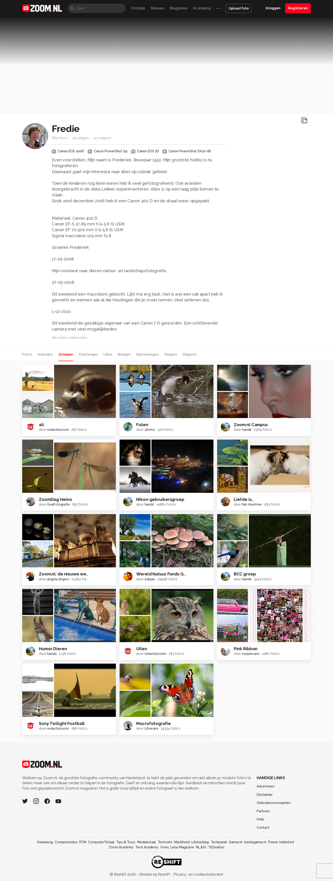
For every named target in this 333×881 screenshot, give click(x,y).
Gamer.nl (235, 842)
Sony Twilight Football (62, 723)
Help (260, 819)
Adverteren (265, 786)
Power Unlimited (281, 842)
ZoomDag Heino (55, 499)
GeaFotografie (58, 504)
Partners (263, 811)
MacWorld (182, 842)
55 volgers (81, 138)
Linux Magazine (182, 847)
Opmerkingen (147, 354)
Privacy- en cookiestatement (198, 874)
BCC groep (245, 574)
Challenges (88, 354)
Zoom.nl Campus (251, 424)
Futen (142, 424)
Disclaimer (265, 795)
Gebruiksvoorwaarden (274, 803)
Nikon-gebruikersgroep (160, 499)
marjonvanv (251, 654)
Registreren (298, 8)
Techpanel (219, 842)
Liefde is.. (243, 499)
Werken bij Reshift (154, 874)
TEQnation (216, 847)
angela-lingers (58, 579)
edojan (150, 579)
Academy (202, 8)
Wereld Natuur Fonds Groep (164, 574)
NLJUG (201, 847)
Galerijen (45, 354)
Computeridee (66, 842)
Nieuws (157, 8)
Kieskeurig (45, 842)
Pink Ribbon (246, 648)
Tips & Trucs (125, 842)
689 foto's (60, 138)
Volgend (189, 354)
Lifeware (151, 728)
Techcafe (165, 842)
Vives (164, 847)
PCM (82, 842)
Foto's (27, 354)
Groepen (66, 354)
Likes (107, 354)
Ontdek (138, 8)
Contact (263, 827)
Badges (124, 354)
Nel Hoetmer (252, 504)
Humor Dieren (53, 648)
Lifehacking (200, 842)
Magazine (179, 8)
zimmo (150, 429)
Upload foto (238, 8)
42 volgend (102, 138)
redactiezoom (58, 429)
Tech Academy (146, 847)
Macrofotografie (153, 723)
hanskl (246, 429)
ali (41, 424)
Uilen (141, 648)
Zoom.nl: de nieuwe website (68, 574)
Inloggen (273, 8)
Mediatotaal (146, 842)
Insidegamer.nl (255, 842)
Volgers (170, 354)
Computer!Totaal (101, 842)
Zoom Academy (121, 847)
